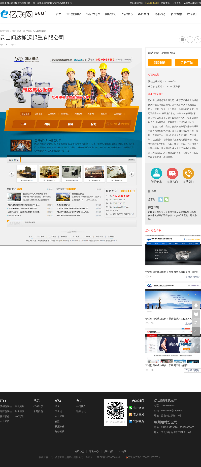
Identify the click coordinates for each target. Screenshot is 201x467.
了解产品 (187, 62)
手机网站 (19, 406)
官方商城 (138, 414)
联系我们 (192, 14)
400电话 (19, 416)
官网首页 (138, 421)
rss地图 (122, 451)
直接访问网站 (192, 277)
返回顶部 (196, 331)
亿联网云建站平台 (192, 3)
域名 (57, 406)
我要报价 (160, 62)
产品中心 (127, 14)
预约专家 (156, 175)
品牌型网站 (40, 31)
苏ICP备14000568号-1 (108, 457)
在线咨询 (172, 175)
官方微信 (196, 322)
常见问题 (38, 411)
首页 (58, 14)
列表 (182, 39)
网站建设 (16, 31)
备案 (57, 421)
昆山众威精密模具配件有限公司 (197, 39)
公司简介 (81, 406)
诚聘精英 (108, 451)
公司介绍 (176, 3)
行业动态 (38, 406)
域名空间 (19, 411)
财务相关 (59, 431)
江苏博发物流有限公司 (190, 39)
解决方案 (176, 14)
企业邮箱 (4, 421)
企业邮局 (59, 416)
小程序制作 (93, 14)
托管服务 (4, 416)
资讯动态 (160, 14)
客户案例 (143, 14)
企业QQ (196, 305)
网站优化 (110, 14)
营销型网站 (73, 14)
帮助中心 (165, 3)
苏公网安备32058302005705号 (143, 457)
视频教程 (59, 426)
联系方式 (81, 411)
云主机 (58, 411)
